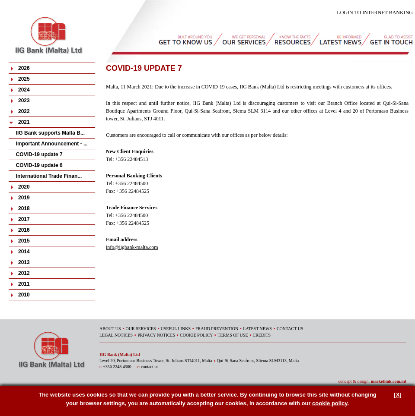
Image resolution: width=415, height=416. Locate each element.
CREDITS (262, 335)
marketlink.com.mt (388, 381)
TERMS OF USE (232, 335)
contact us (149, 366)
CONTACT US (290, 328)
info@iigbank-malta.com (132, 247)
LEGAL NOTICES (116, 335)
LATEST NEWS (257, 328)
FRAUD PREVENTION (216, 328)
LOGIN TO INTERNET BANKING (375, 12)
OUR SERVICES (141, 328)
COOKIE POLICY (196, 335)
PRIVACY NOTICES (156, 335)
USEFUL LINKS (176, 328)
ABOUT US (110, 328)
